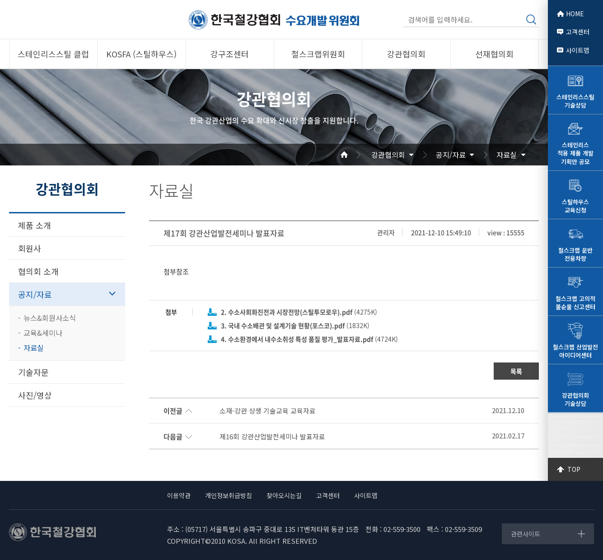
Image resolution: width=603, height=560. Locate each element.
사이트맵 (577, 50)
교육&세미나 (42, 332)
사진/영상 (35, 395)
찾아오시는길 (284, 495)
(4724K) (309, 339)
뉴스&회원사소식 (49, 317)
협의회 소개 (38, 271)
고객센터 (577, 31)
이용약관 (179, 495)
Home (355, 154)
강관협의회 (388, 154)
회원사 (29, 248)
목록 (516, 371)
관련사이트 (525, 533)
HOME (575, 13)
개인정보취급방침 (228, 495)
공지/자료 (451, 154)
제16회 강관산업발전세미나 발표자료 (272, 437)
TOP (573, 469)
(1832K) (295, 325)
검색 (531, 19)
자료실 (506, 154)
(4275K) (299, 311)
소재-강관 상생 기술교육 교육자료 (268, 411)
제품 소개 (34, 225)
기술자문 (33, 372)
